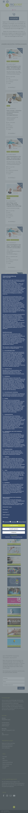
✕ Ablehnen (13, 532)
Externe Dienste (21, 521)
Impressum (7, 537)
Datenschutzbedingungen (16, 537)
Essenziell (6, 521)
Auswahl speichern (13, 528)
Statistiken (13, 521)
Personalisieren (13, 535)
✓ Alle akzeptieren (13, 525)
